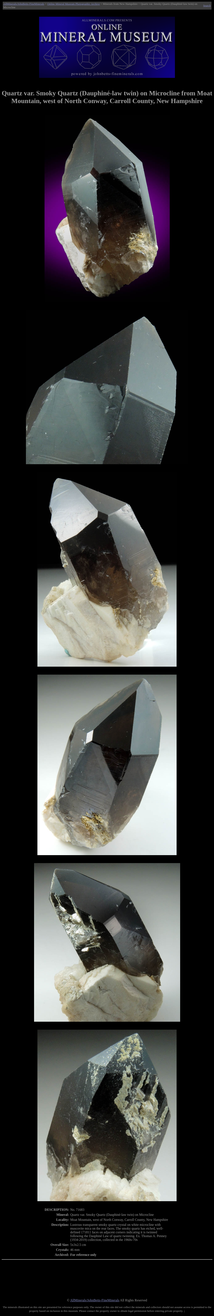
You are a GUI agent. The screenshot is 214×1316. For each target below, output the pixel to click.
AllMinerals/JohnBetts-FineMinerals (23, 3)
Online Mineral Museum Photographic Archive (73, 3)
